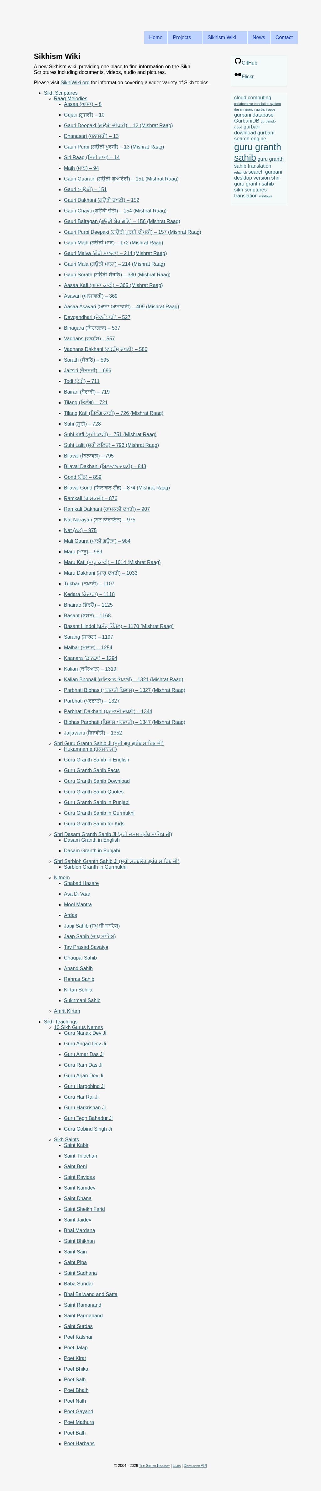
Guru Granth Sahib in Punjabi (96, 802)
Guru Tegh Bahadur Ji (88, 1118)
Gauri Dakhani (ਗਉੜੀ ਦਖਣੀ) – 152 (101, 200)
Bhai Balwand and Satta (91, 1294)
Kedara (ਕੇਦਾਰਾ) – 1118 (89, 594)
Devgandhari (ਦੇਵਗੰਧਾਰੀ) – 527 (97, 317)
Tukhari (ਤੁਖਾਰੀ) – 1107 (89, 583)
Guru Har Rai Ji (81, 1097)
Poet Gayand (78, 1411)
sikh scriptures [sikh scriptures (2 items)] (250, 189)
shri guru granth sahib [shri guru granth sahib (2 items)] (256, 180)
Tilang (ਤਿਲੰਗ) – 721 (86, 402)
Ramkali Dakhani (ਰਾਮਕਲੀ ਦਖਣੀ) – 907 (107, 509)
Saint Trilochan (80, 1156)
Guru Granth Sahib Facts (92, 770)
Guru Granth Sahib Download (97, 781)
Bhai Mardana (79, 1230)
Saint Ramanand (82, 1305)
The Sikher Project (154, 1465)
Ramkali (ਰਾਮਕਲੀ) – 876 (90, 498)
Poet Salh (75, 1379)
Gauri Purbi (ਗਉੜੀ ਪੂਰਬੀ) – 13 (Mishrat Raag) (114, 146)
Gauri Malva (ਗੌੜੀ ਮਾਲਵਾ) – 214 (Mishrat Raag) (115, 253)
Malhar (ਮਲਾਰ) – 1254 (88, 647)
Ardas (70, 915)
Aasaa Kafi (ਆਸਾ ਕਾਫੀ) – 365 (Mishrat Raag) (113, 285)
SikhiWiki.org (75, 82)
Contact (284, 37)
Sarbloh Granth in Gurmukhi (95, 867)
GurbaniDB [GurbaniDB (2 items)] (246, 120)
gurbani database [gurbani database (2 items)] (254, 115)
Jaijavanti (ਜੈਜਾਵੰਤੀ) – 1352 (93, 732)
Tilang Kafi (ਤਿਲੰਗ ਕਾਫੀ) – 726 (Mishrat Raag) (113, 413)
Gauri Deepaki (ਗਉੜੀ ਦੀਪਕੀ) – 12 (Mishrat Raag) (118, 125)
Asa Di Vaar (77, 894)
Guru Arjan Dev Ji (83, 1075)
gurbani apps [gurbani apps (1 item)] (266, 109)
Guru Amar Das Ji (83, 1054)
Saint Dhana (78, 1198)
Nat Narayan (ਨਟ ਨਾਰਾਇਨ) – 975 (99, 519)
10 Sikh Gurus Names (78, 1027)
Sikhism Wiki (223, 37)
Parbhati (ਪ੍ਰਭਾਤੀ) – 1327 (92, 701)
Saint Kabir (76, 1145)
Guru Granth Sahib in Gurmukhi (99, 813)
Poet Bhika (76, 1369)
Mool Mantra (78, 904)
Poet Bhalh (76, 1390)
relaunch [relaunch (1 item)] (240, 172)
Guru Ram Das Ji (83, 1065)
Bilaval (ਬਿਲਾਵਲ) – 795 (89, 455)
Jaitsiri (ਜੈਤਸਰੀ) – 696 (87, 370)
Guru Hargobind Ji (84, 1086)
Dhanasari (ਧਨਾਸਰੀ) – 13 (91, 136)
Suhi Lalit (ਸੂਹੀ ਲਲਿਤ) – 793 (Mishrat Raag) (111, 445)
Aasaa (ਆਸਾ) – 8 (83, 104)
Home (156, 37)
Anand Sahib (78, 968)
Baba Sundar (78, 1283)
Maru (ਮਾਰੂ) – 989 (83, 551)
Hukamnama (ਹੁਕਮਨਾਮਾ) (90, 749)
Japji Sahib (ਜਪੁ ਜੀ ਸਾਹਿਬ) (92, 926)
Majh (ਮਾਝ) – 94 (81, 168)
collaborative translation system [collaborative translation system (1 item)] (257, 104)
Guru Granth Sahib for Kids (94, 823)
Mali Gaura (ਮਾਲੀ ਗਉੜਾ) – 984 (97, 541)
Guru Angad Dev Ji (85, 1043)
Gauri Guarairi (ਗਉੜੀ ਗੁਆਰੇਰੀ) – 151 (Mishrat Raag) (121, 178)
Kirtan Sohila (78, 989)
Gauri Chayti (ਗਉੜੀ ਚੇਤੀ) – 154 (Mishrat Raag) (115, 210)
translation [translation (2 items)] (246, 195)
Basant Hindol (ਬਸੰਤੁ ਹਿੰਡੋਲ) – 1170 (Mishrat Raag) (119, 626)
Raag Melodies (70, 98)
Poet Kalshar (78, 1337)
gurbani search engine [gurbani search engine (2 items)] (254, 135)
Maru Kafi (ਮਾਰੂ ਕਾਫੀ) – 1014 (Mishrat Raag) (112, 562)
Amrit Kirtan (67, 1011)
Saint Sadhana (80, 1273)
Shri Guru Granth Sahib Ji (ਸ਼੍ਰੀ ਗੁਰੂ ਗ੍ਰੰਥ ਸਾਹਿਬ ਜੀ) (109, 743)
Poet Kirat (75, 1358)
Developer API (195, 1465)
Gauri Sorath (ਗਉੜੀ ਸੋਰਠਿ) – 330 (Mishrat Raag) (117, 274)
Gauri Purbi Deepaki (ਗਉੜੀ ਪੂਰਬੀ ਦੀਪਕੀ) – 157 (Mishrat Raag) (132, 232)
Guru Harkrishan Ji (85, 1107)
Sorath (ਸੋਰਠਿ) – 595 (86, 360)
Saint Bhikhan (79, 1241)
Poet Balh (75, 1433)
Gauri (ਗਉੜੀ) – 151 (85, 189)
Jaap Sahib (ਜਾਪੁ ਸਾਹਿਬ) (90, 936)
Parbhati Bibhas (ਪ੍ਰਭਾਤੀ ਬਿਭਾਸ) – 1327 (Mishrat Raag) (124, 690)
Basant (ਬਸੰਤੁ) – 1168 (87, 615)
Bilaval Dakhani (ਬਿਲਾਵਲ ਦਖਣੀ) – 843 (105, 466)
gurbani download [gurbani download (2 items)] (247, 129)
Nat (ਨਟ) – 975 (80, 530)
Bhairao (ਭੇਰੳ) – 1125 (88, 605)
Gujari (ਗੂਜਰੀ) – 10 (84, 115)
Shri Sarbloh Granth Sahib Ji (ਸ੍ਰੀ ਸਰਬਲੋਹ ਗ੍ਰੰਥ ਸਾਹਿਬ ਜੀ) (117, 861)
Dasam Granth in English (92, 840)
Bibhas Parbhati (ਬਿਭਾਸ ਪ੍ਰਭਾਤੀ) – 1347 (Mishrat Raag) (124, 722)
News (259, 37)
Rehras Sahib (79, 979)
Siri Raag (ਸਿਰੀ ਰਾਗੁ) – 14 (92, 157)
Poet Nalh (75, 1401)
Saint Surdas (78, 1326)
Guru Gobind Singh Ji (88, 1129)
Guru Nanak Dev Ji (85, 1033)
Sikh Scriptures (61, 93)
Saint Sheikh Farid (84, 1209)
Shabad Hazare (81, 883)
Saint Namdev (80, 1187)
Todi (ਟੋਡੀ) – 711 (82, 381)
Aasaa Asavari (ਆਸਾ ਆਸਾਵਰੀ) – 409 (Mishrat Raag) (121, 306)
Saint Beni (75, 1166)
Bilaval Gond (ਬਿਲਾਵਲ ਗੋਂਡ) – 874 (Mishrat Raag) (117, 487)
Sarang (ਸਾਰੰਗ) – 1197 (88, 637)
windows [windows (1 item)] (265, 196)
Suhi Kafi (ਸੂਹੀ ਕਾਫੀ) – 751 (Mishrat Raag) (110, 434)
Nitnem (62, 877)
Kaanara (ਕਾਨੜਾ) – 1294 (90, 658)
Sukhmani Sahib (82, 1000)
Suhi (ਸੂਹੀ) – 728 (82, 423)
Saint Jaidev (77, 1219)
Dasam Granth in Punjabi (92, 850)
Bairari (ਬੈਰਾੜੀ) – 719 (87, 392)
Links (177, 1465)
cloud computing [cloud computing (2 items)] (252, 97)
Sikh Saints (66, 1139)
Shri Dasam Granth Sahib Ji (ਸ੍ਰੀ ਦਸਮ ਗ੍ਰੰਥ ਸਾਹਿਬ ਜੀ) (113, 834)
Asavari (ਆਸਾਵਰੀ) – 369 (91, 296)
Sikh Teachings (60, 1021)
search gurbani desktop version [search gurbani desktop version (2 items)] (258, 174)
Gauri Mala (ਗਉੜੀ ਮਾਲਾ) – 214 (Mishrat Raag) (114, 264)
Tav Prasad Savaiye (86, 947)
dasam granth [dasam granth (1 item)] (244, 109)
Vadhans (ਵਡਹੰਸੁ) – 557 (89, 338)
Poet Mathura (79, 1422)
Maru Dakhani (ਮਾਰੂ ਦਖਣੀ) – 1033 (101, 573)
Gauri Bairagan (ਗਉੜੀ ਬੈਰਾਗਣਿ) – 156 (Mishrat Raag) (122, 221)
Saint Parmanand (83, 1315)
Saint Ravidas (79, 1177)
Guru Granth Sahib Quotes (94, 791)
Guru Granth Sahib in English (96, 759)
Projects (182, 37)
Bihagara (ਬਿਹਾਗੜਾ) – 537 (92, 328)
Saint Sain (75, 1251)
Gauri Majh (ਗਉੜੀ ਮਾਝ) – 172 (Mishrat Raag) (113, 242)
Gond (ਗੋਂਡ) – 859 (83, 477)
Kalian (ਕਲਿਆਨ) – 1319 (90, 669)
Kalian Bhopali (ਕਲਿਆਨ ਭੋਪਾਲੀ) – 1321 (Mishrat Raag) (123, 679)
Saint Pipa (75, 1262)
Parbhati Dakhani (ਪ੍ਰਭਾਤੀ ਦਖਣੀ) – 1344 (108, 711)
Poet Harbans (79, 1443)
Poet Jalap (76, 1347)
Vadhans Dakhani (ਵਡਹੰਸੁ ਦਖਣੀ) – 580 (105, 349)
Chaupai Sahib (80, 957)
